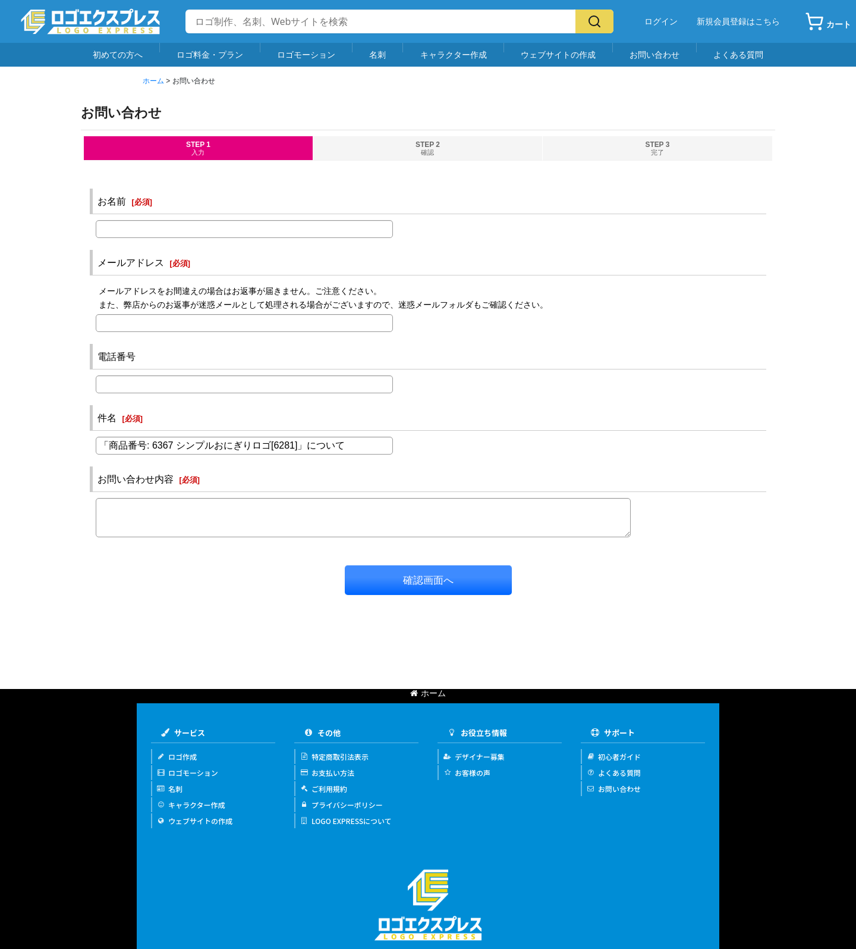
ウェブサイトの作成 (558, 54)
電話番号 (116, 356)
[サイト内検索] (380, 21)
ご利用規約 (323, 789)
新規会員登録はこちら (738, 21)
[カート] (828, 21)
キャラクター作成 (453, 54)
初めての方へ (118, 54)
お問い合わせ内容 (135, 479)
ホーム (428, 693)
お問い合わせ (654, 54)
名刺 (377, 54)
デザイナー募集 (474, 756)
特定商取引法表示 (334, 756)
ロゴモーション (306, 54)
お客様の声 (466, 773)
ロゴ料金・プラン (210, 54)
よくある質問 (738, 54)
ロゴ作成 (177, 756)
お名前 (111, 201)
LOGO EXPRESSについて (346, 821)
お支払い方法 (327, 773)
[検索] (594, 21)
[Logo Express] (90, 21)
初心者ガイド (614, 756)
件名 (107, 417)
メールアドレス (130, 262)
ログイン (661, 21)
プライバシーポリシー (341, 805)
